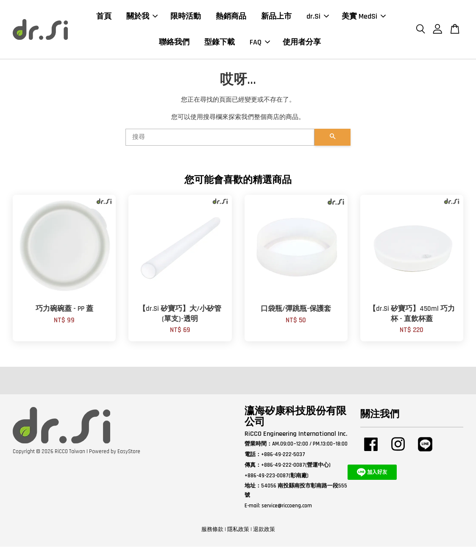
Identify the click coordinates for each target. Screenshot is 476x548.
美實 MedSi (364, 17)
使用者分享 (302, 42)
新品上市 (276, 17)
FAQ (260, 42)
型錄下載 (219, 42)
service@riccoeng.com (287, 506)
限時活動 (185, 17)
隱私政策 (238, 530)
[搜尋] (220, 138)
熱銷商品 (231, 17)
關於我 (142, 17)
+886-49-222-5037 (283, 455)
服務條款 (212, 530)
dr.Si (317, 17)
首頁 (103, 17)
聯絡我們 (174, 42)
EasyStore (128, 452)
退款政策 (264, 530)
